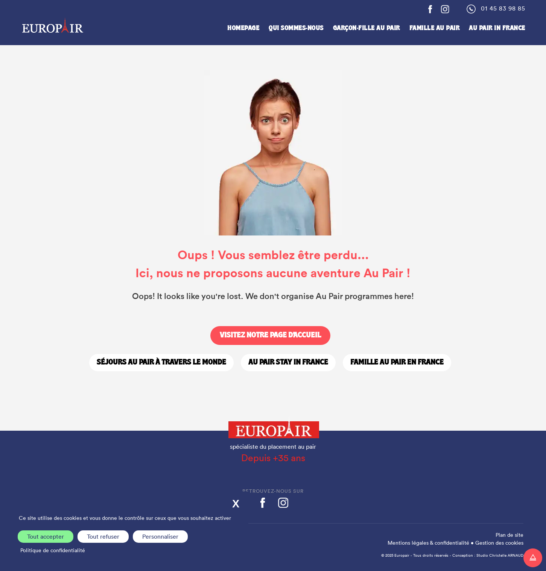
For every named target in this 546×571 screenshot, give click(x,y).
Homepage (243, 28)
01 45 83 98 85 (503, 8)
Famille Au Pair (434, 28)
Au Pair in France (497, 28)
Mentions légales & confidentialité (428, 542)
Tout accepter (45, 536)
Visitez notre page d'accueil (270, 335)
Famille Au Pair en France (397, 362)
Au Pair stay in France (288, 362)
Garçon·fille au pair (366, 28)
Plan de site (509, 535)
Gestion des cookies (499, 542)
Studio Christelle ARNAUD (499, 555)
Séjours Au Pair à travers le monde (161, 362)
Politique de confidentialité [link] (52, 550)
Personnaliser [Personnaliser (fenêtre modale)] (160, 536)
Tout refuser (103, 536)
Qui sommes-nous (296, 28)
